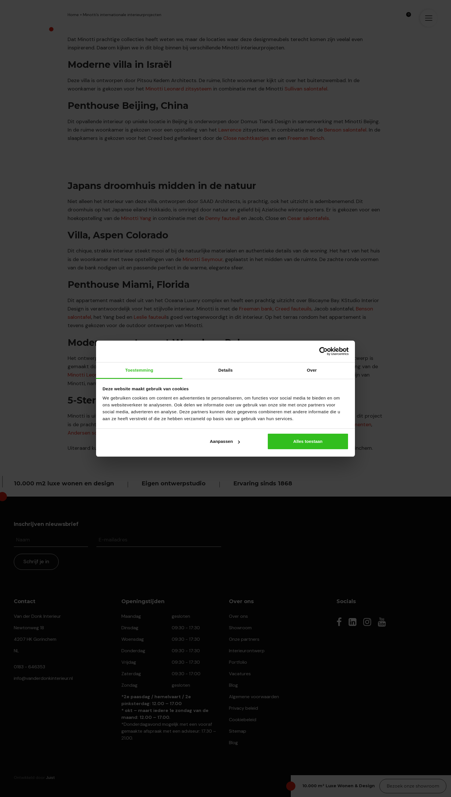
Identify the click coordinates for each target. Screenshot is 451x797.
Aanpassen (225, 441)
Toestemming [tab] (139, 370)
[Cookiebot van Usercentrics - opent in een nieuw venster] (323, 351)
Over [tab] (312, 370)
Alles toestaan (308, 441)
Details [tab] (225, 370)
